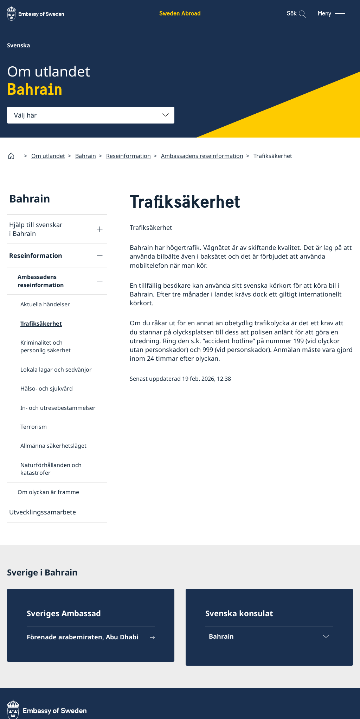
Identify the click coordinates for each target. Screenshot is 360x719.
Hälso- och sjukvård (46, 388)
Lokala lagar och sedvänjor (56, 369)
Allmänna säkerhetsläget (53, 446)
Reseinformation (128, 155)
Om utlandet (48, 155)
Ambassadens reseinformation (202, 155)
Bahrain (85, 155)
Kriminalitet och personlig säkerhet (45, 346)
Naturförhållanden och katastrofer (51, 468)
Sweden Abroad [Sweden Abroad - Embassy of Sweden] (180, 13)
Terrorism (33, 427)
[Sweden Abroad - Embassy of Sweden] (42, 13)
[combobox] (90, 115)
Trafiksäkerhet (41, 323)
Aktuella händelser (45, 304)
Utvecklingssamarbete (42, 512)
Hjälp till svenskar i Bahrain (35, 229)
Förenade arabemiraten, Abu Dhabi (82, 636)
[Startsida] (14, 156)
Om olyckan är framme (48, 492)
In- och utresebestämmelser (58, 407)
